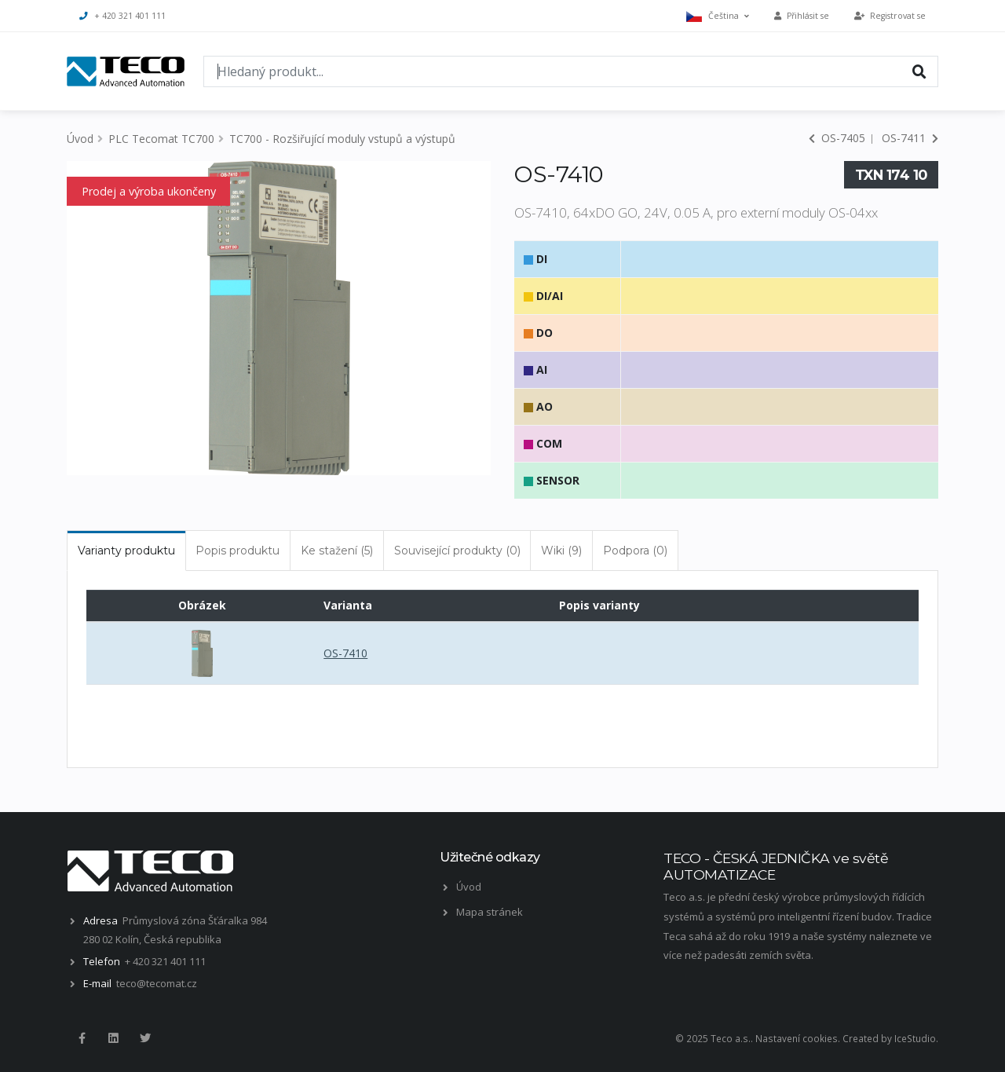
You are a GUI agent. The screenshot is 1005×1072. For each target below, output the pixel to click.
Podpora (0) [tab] (635, 550)
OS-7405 (837, 137)
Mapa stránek (489, 912)
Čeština (717, 16)
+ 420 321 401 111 (122, 15)
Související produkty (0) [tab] (457, 550)
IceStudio (915, 1038)
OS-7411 (910, 137)
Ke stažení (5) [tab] (337, 550)
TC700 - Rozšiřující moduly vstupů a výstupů (342, 138)
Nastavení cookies (796, 1038)
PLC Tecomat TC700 (161, 138)
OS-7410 (345, 653)
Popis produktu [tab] (238, 550)
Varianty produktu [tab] (126, 550)
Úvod (80, 138)
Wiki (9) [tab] (561, 550)
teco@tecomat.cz (156, 983)
